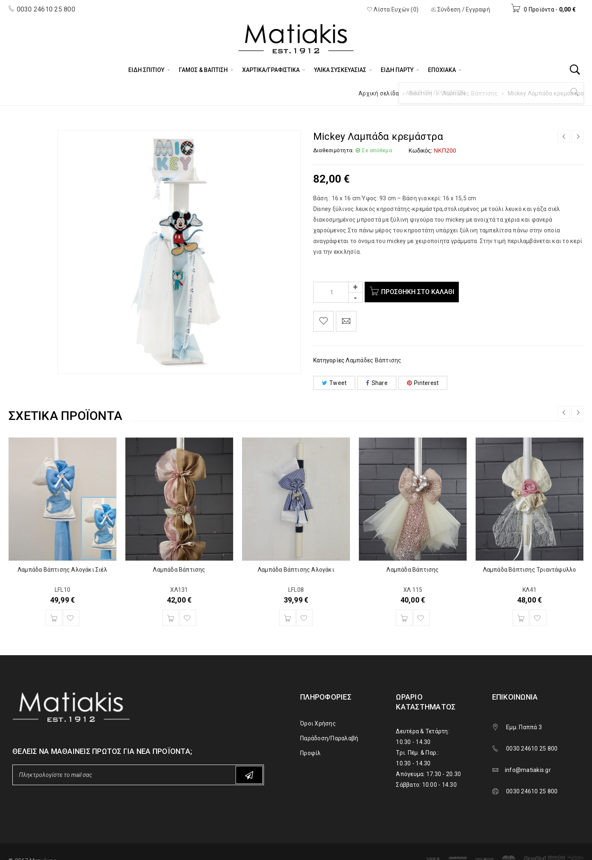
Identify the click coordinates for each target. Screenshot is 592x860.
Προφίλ (310, 753)
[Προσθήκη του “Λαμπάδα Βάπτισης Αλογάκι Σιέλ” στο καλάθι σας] (54, 618)
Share (377, 383)
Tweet (334, 383)
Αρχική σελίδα (378, 93)
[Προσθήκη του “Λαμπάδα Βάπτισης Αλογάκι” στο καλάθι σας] (287, 618)
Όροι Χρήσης (318, 723)
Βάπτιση (420, 93)
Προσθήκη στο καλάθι (419, 292)
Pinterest (423, 383)
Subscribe (249, 775)
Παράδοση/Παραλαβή (329, 738)
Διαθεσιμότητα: (333, 150)
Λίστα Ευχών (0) (393, 9)
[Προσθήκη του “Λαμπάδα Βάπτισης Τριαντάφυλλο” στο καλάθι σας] (521, 618)
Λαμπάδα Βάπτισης (179, 569)
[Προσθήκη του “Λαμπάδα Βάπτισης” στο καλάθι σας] (170, 618)
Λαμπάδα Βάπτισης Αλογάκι (296, 569)
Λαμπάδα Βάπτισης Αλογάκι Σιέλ (62, 569)
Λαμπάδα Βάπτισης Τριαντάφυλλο (529, 569)
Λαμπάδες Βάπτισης (470, 93)
